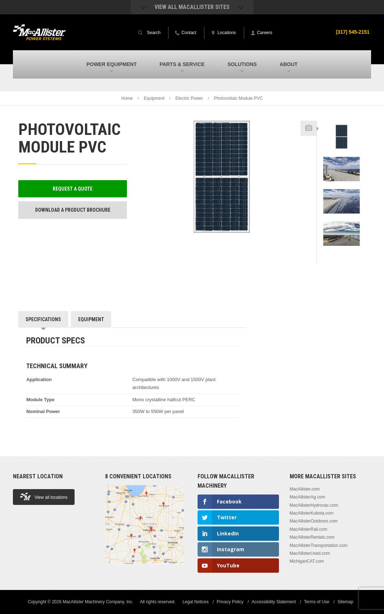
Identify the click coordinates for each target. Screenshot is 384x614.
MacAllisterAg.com (307, 497)
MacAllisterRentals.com (312, 537)
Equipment (154, 98)
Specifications (43, 319)
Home (127, 98)
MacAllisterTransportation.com (319, 545)
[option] (341, 140)
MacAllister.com (305, 489)
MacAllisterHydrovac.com (314, 505)
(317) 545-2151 (352, 32)
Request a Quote (73, 189)
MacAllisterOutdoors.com (314, 521)
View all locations (43, 496)
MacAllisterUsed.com (310, 553)
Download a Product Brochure (72, 210)
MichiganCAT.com (307, 561)
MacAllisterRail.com (308, 529)
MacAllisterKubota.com (312, 513)
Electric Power (189, 98)
